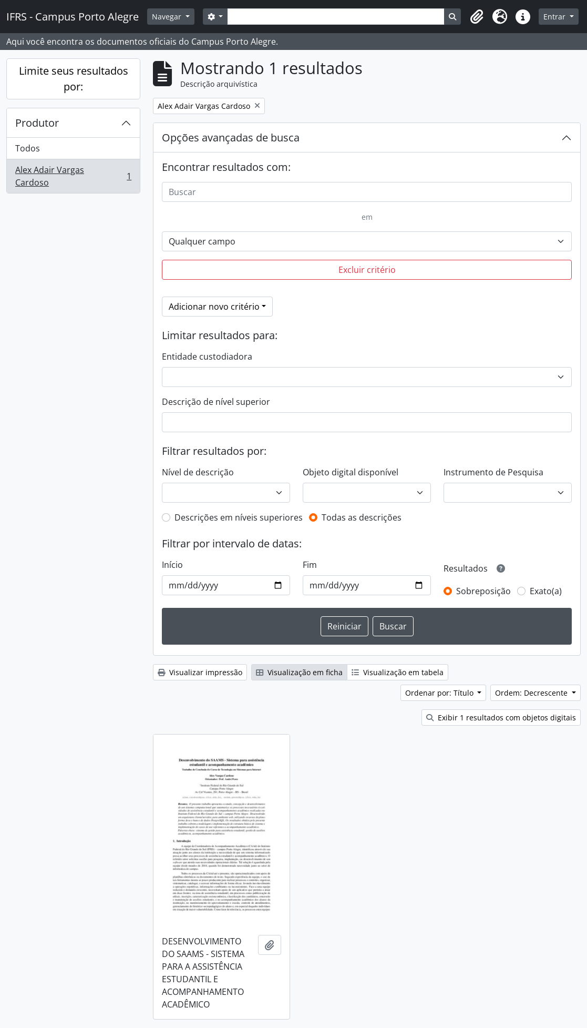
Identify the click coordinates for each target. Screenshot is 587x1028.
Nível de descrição (198, 472)
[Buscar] (367, 192)
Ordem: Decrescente (532, 693)
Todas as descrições (361, 517)
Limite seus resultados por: (73, 79)
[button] (476, 16)
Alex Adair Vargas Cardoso (73, 176)
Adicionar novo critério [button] (214, 306)
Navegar (167, 17)
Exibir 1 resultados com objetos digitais (501, 717)
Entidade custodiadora (207, 356)
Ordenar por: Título (440, 693)
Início (172, 565)
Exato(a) (546, 591)
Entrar (555, 17)
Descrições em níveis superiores (238, 517)
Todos (27, 148)
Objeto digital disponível (350, 472)
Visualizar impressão (200, 672)
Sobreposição (483, 591)
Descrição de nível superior (216, 402)
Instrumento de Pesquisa (493, 472)
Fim (310, 565)
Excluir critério (367, 270)
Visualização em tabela (398, 672)
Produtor (37, 123)
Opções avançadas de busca (231, 137)
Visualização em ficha (299, 672)
